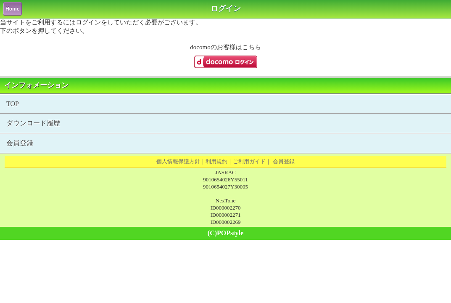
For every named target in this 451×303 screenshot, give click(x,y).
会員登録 (19, 142)
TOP (12, 103)
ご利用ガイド (249, 161)
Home (12, 9)
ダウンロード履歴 (33, 123)
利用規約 (216, 161)
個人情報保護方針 (178, 161)
